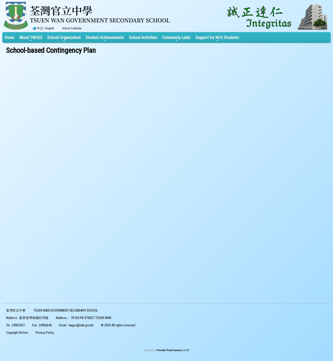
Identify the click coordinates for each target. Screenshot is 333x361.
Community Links (176, 38)
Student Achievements (105, 38)
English (50, 28)
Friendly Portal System (169, 350)
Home (9, 37)
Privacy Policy (45, 333)
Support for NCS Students (217, 38)
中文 (40, 28)
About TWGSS (30, 38)
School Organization (64, 38)
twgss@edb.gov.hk (80, 325)
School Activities (143, 37)
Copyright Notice (17, 333)
